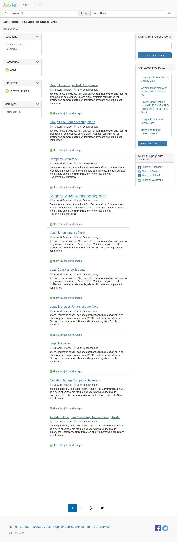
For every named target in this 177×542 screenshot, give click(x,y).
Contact (25, 526)
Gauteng (10, 48)
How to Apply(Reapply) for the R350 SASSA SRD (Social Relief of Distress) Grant (155, 107)
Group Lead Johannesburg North (72, 122)
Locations (11, 36)
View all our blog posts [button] (152, 143)
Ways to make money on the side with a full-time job (154, 91)
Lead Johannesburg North (68, 232)
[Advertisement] (88, 57)
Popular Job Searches (68, 526)
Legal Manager (60, 343)
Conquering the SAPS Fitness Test (153, 121)
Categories (12, 61)
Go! (170, 13)
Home (13, 526)
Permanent (11, 112)
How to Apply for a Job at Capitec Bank (154, 79)
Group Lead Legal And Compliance (74, 85)
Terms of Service (98, 526)
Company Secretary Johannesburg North (78, 196)
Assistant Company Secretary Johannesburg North (85, 417)
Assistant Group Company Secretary (75, 380)
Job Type (11, 104)
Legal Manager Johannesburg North (74, 306)
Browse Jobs (42, 526)
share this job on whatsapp (66, 113)
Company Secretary (63, 159)
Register (37, 4)
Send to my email (155, 55)
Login (25, 4)
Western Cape (13, 44)
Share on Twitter (148, 171)
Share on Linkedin (149, 175)
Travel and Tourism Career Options (151, 132)
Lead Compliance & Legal (67, 269)
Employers (11, 82)
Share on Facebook (150, 166)
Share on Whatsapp (150, 179)
